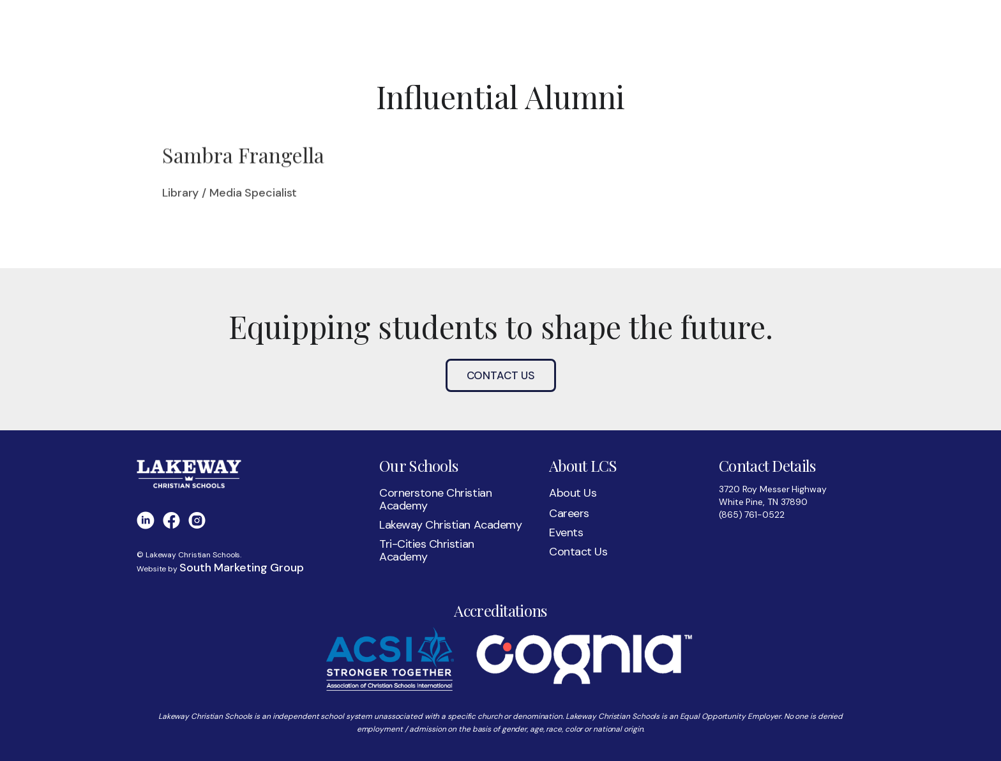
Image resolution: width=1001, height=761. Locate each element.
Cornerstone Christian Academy (435, 499)
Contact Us (501, 375)
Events (566, 532)
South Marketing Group (241, 567)
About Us (572, 492)
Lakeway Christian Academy (450, 524)
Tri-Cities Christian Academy (426, 550)
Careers (569, 513)
